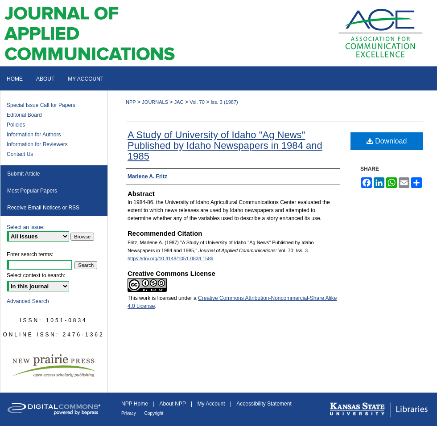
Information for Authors (34, 134)
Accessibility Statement (263, 404)
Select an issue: (26, 227)
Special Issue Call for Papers (41, 105)
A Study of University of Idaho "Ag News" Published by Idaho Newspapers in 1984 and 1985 (225, 145)
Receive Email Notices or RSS (43, 208)
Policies (16, 125)
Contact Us (20, 154)
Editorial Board (24, 115)
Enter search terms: (30, 254)
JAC (179, 102)
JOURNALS (155, 102)
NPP (131, 102)
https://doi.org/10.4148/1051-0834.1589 (171, 258)
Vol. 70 (197, 102)
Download (387, 141)
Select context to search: (36, 275)
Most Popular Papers (32, 191)
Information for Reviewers (37, 144)
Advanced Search (28, 301)
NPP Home (135, 404)
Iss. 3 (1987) (224, 102)
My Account (212, 404)
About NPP (173, 404)
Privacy (129, 413)
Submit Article (23, 174)
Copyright (154, 413)
